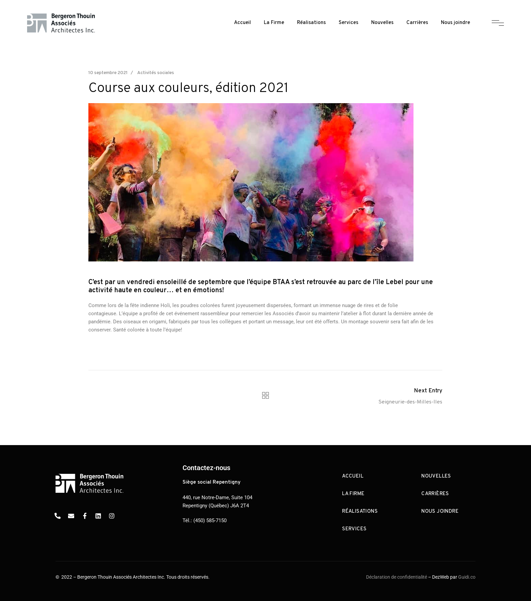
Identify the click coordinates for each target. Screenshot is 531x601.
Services (348, 23)
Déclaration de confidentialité (396, 577)
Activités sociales (155, 73)
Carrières (417, 23)
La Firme (274, 23)
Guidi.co (466, 577)
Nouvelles (382, 23)
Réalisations (311, 23)
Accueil (242, 23)
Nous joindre (455, 23)
